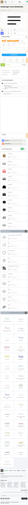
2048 (23, 61)
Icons (3, 65)
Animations (8, 65)
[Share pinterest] (7, 498)
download (10, 297)
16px (4, 59)
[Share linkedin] (9, 498)
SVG (3, 40)
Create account (3, 486)
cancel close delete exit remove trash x (15, 235)
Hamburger (4, 134)
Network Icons (16, 484)
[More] (17, 157)
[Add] (8, 157)
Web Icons (18, 470)
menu (9, 258)
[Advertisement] (14, 114)
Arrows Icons (23, 483)
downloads (14, 54)
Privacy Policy (16, 486)
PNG (22, 40)
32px (10, 59)
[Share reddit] (3, 498)
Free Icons (11, 470)
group (9, 304)
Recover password (10, 486)
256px (4, 61)
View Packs (24, 64)
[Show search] (9, 2)
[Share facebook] (1, 498)
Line (3, 45)
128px (23, 59)
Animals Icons (16, 483)
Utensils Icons (3, 485)
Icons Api (15, 485)
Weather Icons (3, 484)
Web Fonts (6, 470)
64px (17, 59)
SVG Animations (12, 40)
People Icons (9, 484)
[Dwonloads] (15, 157)
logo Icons (23, 470)
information (10, 273)
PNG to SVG (2, 482)
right (9, 242)
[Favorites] (13, 157)
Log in (20, 2)
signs (10, 10)
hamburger (10, 176)
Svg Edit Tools (9, 482)
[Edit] (10, 157)
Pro (14, 33)
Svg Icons (2, 2)
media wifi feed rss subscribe (13, 266)
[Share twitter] (5, 498)
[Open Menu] (12, 2)
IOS (14, 45)
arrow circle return (11, 250)
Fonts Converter (23, 482)
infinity (9, 281)
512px (11, 61)
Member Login (23, 485)
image (9, 289)
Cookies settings (23, 486)
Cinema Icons (23, 484)
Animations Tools (3, 483)
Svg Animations (9, 483)
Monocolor (4, 10)
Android (9, 45)
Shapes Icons (9, 485)
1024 (17, 61)
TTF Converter (16, 482)
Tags (14, 470)
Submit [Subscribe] (24, 498)
